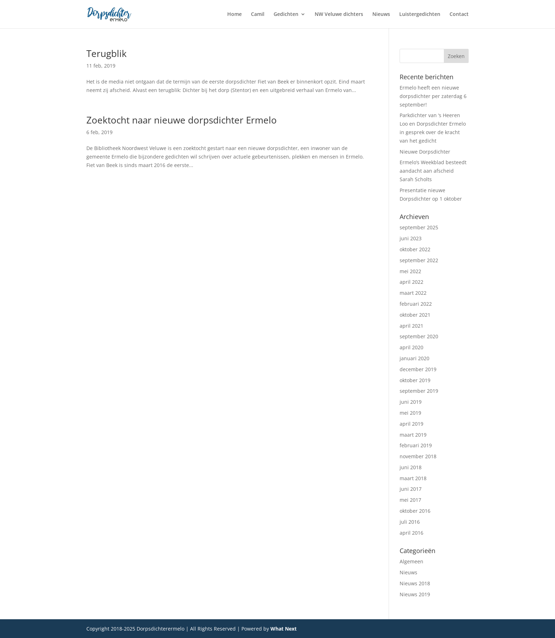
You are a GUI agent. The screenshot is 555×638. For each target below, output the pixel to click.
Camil (257, 14)
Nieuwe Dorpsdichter (425, 151)
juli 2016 (410, 521)
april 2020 (411, 347)
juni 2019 (411, 401)
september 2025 (419, 227)
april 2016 (411, 532)
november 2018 (418, 456)
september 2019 (419, 390)
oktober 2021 (415, 314)
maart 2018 (413, 478)
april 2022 (411, 281)
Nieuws (381, 14)
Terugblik (106, 53)
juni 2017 (411, 488)
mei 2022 (410, 271)
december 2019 (418, 369)
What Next (283, 628)
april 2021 (411, 325)
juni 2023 (411, 238)
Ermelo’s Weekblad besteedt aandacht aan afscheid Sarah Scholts (433, 171)
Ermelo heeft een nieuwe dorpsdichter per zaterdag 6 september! (433, 96)
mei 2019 (410, 412)
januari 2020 (414, 358)
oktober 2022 (415, 249)
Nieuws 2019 (415, 594)
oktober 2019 (415, 380)
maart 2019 (413, 434)
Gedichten (286, 14)
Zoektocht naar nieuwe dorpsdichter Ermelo (181, 120)
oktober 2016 (415, 510)
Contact (459, 14)
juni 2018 (411, 467)
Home (234, 14)
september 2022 (419, 260)
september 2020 (419, 336)
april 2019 (411, 423)
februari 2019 (416, 445)
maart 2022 (413, 292)
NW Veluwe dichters (339, 14)
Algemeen (411, 561)
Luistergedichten (419, 14)
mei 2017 (410, 499)
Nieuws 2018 (415, 583)
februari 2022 (416, 303)
